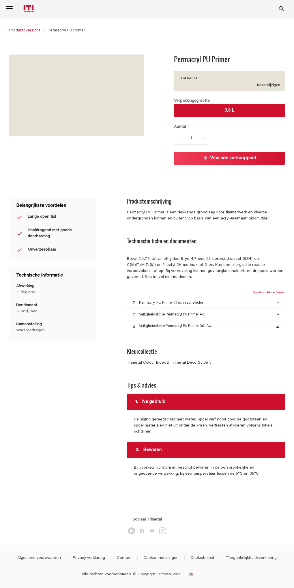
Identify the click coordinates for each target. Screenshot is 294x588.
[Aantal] (191, 138)
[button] (278, 302)
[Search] (281, 8)
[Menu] (9, 9)
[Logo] (29, 8)
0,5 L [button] (229, 110)
